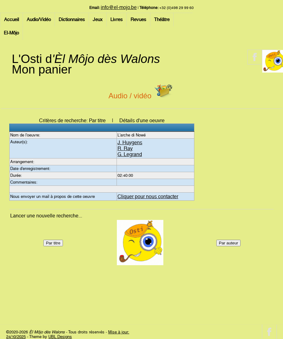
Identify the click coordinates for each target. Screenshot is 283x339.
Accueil (11, 19)
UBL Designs (60, 336)
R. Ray (125, 148)
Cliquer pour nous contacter (147, 196)
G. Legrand (129, 154)
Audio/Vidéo (39, 19)
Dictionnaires (72, 19)
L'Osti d (86, 58)
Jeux (98, 19)
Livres (116, 19)
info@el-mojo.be (119, 7)
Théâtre (162, 19)
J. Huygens (129, 142)
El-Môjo (11, 33)
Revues (138, 19)
